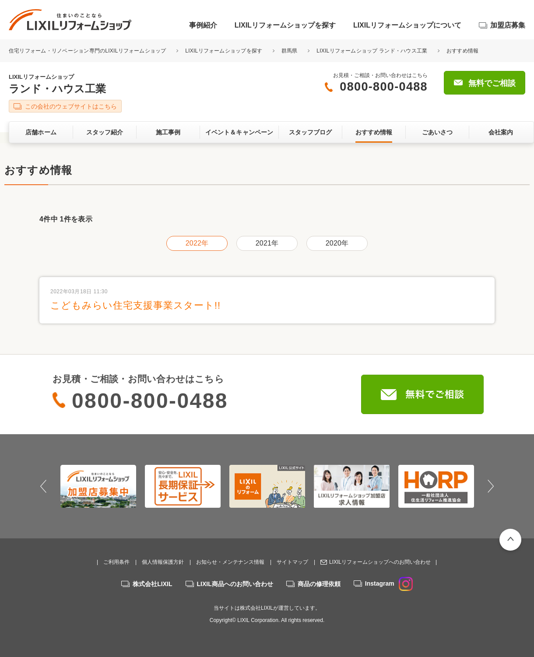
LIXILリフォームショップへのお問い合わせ (380, 562)
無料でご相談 (492, 83)
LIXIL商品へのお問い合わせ (235, 583)
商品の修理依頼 (319, 583)
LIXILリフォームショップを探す (285, 25)
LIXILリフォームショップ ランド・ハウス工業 (371, 51)
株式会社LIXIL (152, 583)
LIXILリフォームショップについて (407, 25)
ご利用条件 (116, 562)
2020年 (337, 243)
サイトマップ (292, 562)
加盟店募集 (507, 25)
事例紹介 (203, 25)
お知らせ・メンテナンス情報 (230, 562)
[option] (98, 486)
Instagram (389, 583)
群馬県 (289, 51)
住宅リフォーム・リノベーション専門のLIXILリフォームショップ (88, 51)
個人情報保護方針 (163, 562)
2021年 (267, 243)
